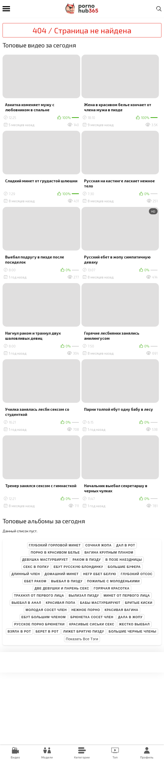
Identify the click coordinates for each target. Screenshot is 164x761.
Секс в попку (36, 567)
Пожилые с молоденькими (113, 581)
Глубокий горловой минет (55, 545)
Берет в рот (47, 631)
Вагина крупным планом (109, 552)
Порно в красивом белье (55, 552)
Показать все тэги (82, 639)
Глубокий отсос (136, 574)
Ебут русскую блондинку (78, 567)
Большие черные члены (132, 631)
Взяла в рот (19, 631)
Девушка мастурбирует (45, 560)
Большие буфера (124, 567)
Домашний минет (62, 574)
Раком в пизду (87, 560)
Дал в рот (125, 545)
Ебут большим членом (44, 617)
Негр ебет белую (99, 574)
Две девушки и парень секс (62, 588)
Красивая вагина (121, 610)
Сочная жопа (98, 545)
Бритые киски (138, 603)
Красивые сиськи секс (91, 624)
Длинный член (26, 574)
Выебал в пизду (67, 581)
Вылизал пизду (84, 595)
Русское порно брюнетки (39, 624)
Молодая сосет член (46, 610)
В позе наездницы (123, 560)
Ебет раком (35, 581)
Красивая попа (61, 603)
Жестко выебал (134, 624)
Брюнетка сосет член (92, 617)
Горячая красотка (111, 588)
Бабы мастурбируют (100, 603)
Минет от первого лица (127, 595)
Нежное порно (85, 610)
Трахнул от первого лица (39, 595)
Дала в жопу (130, 617)
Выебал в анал (26, 603)
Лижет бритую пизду (83, 631)
